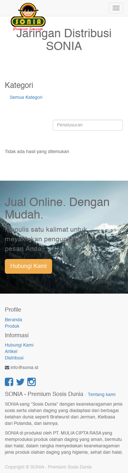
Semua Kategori (26, 97)
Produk (12, 326)
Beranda (13, 320)
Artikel (11, 351)
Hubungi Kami (28, 266)
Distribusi (14, 358)
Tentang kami (101, 395)
